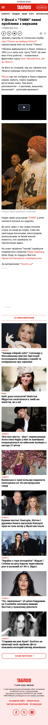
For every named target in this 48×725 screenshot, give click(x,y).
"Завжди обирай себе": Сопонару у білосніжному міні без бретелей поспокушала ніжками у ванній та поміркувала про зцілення (22, 357)
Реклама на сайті (17, 701)
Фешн (24, 14)
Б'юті (31, 14)
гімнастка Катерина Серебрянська (21, 258)
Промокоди (35, 704)
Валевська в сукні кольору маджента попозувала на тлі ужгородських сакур (23, 483)
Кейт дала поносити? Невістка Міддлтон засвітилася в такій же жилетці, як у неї (21, 399)
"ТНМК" (32, 217)
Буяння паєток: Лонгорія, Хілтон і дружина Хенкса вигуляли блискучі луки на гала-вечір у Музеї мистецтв (23, 523)
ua (30, 263)
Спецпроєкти (33, 701)
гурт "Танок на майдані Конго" (19, 41)
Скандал (16, 14)
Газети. (25, 263)
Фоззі (5, 76)
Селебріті (5, 14)
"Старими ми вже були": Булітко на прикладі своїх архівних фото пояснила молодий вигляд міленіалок (24, 644)
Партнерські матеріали (17, 704)
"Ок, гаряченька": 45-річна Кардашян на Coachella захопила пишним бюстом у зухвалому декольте (23, 604)
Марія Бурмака (35, 251)
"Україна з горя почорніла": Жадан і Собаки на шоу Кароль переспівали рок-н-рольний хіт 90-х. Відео (22, 563)
